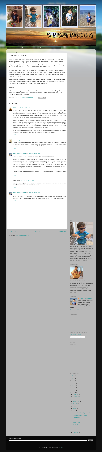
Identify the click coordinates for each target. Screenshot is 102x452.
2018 (73, 376)
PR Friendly (38, 48)
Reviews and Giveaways (52, 48)
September (76, 401)
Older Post (62, 232)
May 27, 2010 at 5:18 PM (35, 153)
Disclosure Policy (26, 48)
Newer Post (13, 232)
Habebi (15, 140)
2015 (73, 380)
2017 (73, 378)
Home (37, 232)
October (75, 399)
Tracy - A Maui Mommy (19, 153)
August (75, 403)
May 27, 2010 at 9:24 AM (24, 140)
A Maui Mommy (13, 48)
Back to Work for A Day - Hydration (82, 413)
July (74, 406)
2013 (73, 385)
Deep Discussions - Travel (80, 415)
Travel (14, 100)
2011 (73, 390)
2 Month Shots (76, 417)
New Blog (75, 424)
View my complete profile (76, 310)
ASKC (14, 108)
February (75, 432)
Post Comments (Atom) (22, 235)
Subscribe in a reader (75, 334)
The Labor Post (77, 427)
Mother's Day (76, 422)
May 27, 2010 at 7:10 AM (23, 108)
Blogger (60, 447)
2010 (73, 392)
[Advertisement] (81, 77)
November (76, 396)
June (74, 408)
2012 (73, 387)
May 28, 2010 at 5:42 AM (27, 180)
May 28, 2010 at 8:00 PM (35, 192)
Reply (14, 134)
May (74, 411)
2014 (73, 383)
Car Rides (75, 420)
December (76, 394)
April (74, 430)
